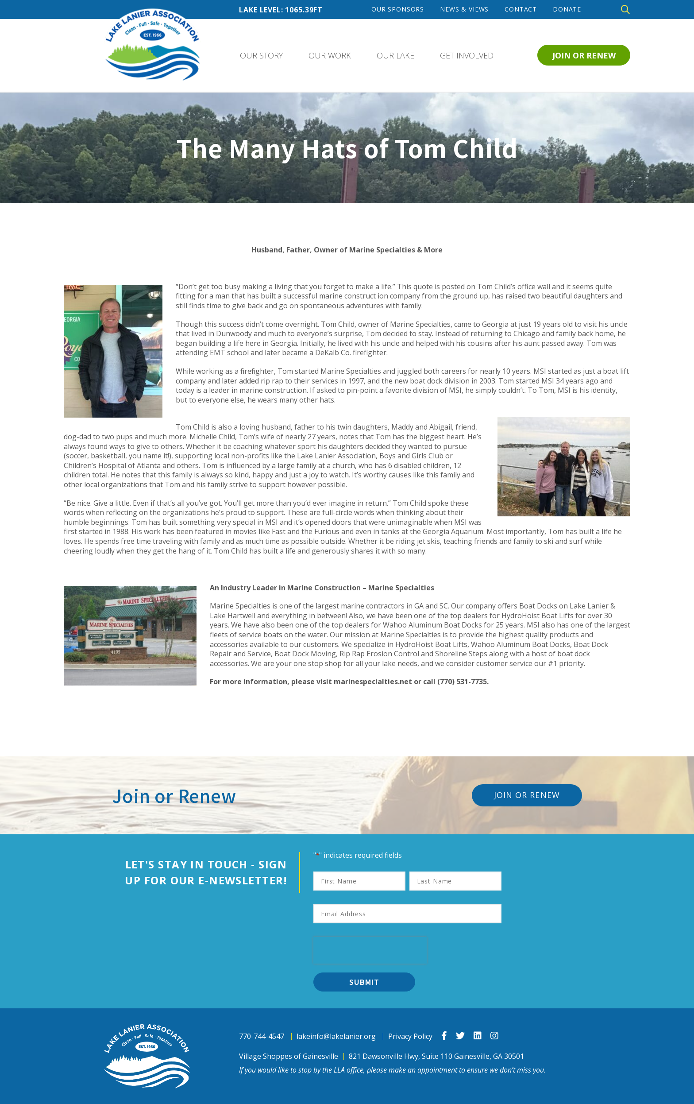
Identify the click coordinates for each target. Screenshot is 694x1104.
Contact (521, 9)
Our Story (261, 55)
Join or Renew (584, 55)
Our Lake (395, 55)
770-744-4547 (261, 1036)
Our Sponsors (397, 9)
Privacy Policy (410, 1036)
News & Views (464, 9)
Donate (567, 9)
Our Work (329, 55)
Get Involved (467, 55)
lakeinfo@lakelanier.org (336, 1036)
